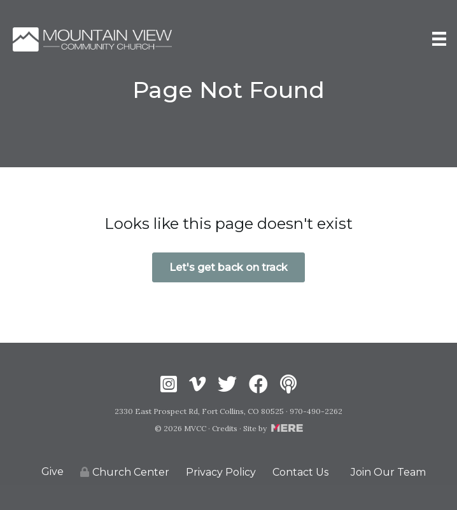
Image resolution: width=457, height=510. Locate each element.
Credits (224, 428)
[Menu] (439, 39)
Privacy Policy (221, 472)
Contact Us (300, 472)
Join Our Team (388, 472)
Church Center (124, 472)
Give (52, 471)
